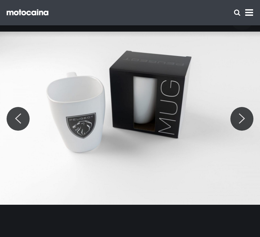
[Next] (241, 119)
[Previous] (18, 119)
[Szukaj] (237, 13)
